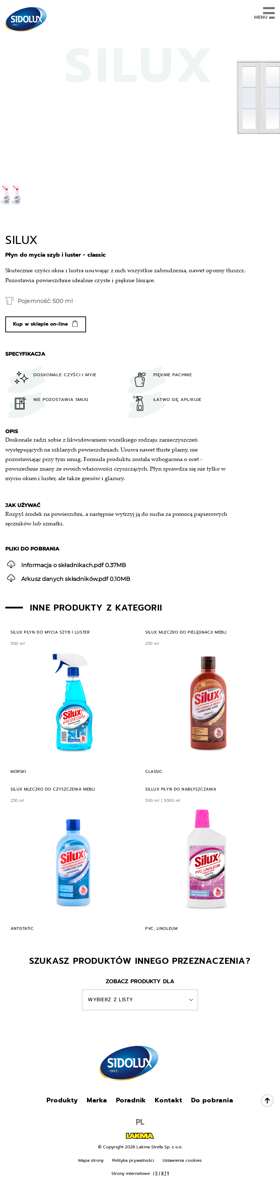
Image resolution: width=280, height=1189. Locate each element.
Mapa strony (91, 1160)
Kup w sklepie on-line (40, 324)
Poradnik (131, 1100)
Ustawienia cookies (182, 1160)
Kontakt (168, 1100)
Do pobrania (212, 1100)
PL (140, 1122)
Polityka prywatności (133, 1160)
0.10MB (68, 578)
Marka (97, 1100)
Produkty (62, 1100)
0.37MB (66, 564)
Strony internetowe (140, 1173)
